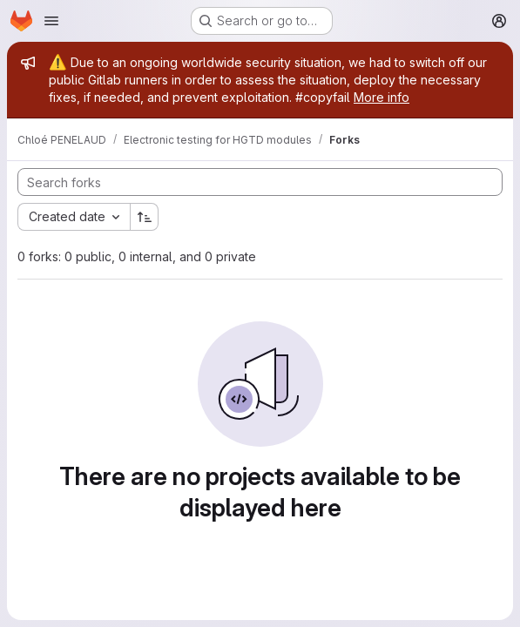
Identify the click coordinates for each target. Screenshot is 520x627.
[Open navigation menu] (51, 21)
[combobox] (73, 217)
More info (381, 97)
